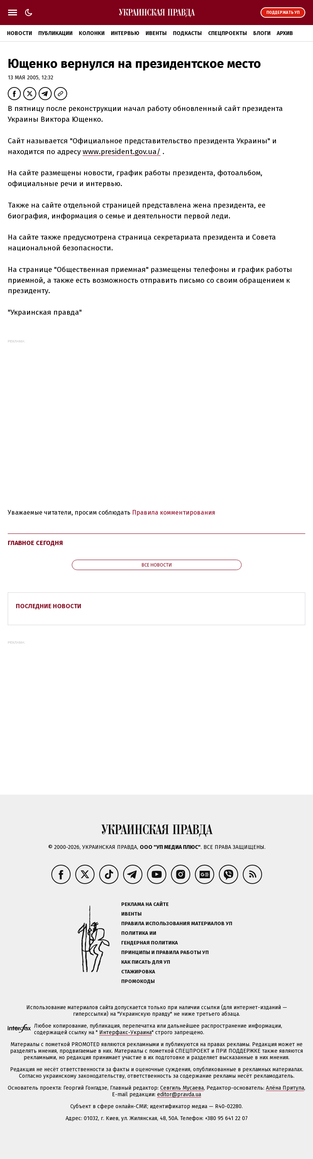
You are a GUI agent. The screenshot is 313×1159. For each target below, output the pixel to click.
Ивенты (156, 33)
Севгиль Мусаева (182, 1088)
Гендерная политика (149, 943)
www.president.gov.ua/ (122, 151)
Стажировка (138, 971)
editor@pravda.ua (179, 1094)
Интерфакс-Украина (125, 1032)
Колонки (92, 33)
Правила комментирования (173, 512)
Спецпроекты (227, 33)
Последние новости (48, 606)
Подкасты (187, 33)
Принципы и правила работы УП (165, 952)
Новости (19, 33)
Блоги (262, 33)
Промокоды (138, 981)
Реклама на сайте (145, 904)
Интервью (125, 33)
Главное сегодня (35, 543)
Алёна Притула (285, 1088)
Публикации (55, 33)
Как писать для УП (145, 962)
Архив (285, 33)
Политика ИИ (138, 933)
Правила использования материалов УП (176, 923)
